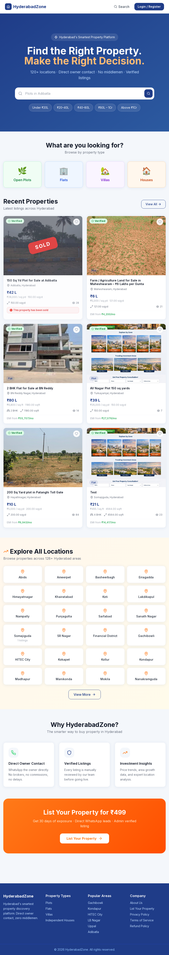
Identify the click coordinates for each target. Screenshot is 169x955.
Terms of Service (142, 920)
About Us (136, 903)
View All (153, 204)
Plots (49, 903)
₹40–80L (84, 107)
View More (85, 694)
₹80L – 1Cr (105, 107)
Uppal (92, 926)
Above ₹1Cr (129, 107)
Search (121, 7)
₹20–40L (63, 107)
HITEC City (95, 914)
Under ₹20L (40, 107)
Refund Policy (139, 926)
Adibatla (93, 932)
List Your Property (84, 838)
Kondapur (94, 908)
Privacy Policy (139, 914)
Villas (49, 914)
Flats (49, 908)
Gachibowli (95, 903)
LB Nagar (94, 920)
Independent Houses (60, 920)
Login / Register (149, 6)
